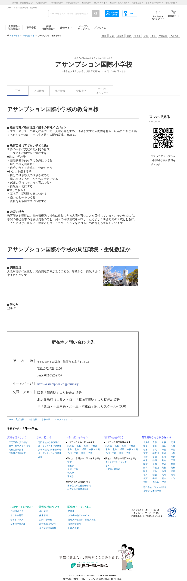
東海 (69, 449)
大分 (173, 478)
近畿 (84, 449)
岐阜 (145, 460)
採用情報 (43, 515)
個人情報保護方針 (47, 528)
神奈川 (155, 453)
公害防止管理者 (112, 469)
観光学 (70, 473)
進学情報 (60, 90)
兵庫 (173, 464)
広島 (154, 471)
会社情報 (43, 511)
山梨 (173, 453)
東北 (79, 446)
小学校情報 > (72, 3)
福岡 (173, 474)
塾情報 (71, 511)
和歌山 (155, 467)
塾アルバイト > (100, 3)
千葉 (173, 449)
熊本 (164, 478)
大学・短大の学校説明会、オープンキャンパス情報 (51, 451)
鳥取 (164, 467)
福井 (173, 457)
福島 (164, 446)
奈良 (145, 467)
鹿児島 (155, 482)
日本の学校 (14, 36)
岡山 (145, 471)
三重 (173, 460)
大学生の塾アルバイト (78, 515)
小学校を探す (29, 36)
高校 (40, 457)
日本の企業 (73, 528)
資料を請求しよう (17, 437)
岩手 (164, 442)
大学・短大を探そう (77, 437)
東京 (83, 453)
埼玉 (164, 449)
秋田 (145, 446)
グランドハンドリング (116, 462)
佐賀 (145, 478)
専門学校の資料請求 (18, 442)
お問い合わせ (45, 519)
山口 (164, 471)
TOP (17, 90)
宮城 (173, 442)
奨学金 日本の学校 (152, 491)
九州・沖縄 (72, 453)
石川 (164, 457)
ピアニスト (110, 465)
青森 (154, 442)
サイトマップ (16, 519)
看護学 (70, 465)
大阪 (90, 453)
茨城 (173, 446)
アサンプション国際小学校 (93, 64)
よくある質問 (16, 515)
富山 (154, 457)
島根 (173, 467)
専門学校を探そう (114, 437)
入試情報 (39, 90)
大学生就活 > (137, 3)
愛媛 (154, 474)
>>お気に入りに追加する (114, 71)
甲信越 (94, 446)
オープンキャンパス (102, 90)
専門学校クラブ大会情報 (155, 487)
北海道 (120, 36)
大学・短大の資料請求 (19, 446)
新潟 (164, 453)
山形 (154, 446)
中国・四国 (94, 449)
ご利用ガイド (16, 511)
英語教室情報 (74, 524)
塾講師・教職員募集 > (119, 3)
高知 (164, 474)
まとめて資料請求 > (154, 3)
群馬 (154, 449)
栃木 (145, 449)
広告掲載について (47, 524)
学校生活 (81, 90)
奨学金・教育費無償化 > (22, 3)
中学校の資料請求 (17, 453)
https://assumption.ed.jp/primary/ (58, 384)
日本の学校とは (17, 524)
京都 (154, 464)
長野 (145, 457)
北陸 (77, 449)
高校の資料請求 (16, 449)
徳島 (173, 471)
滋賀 (145, 464)
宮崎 (145, 482)
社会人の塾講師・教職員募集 (82, 519)
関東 (86, 446)
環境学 (70, 476)
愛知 (164, 460)
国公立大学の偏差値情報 (79, 485)
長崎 (154, 478)
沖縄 (164, 482)
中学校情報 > (56, 3)
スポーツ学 (72, 469)
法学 (69, 462)
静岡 (154, 460)
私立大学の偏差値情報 (78, 489)
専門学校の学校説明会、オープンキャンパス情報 (49, 444)
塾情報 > (86, 3)
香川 (145, 474)
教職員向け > (171, 3)
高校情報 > (41, 3)
